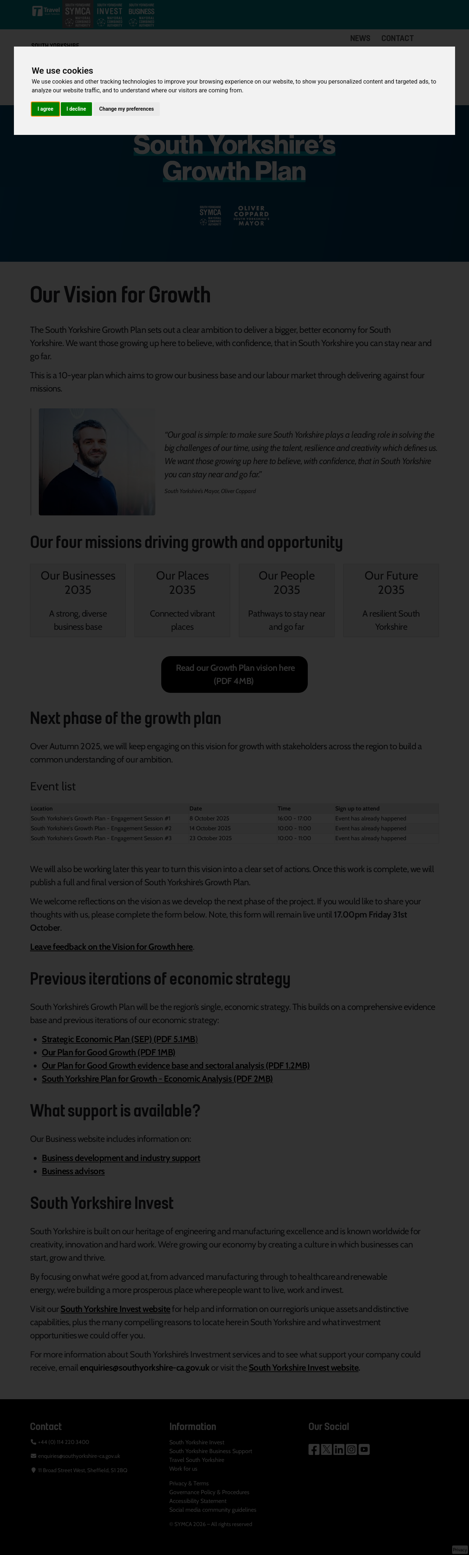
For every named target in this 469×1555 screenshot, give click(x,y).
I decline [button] (76, 109)
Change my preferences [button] (126, 109)
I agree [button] (45, 109)
